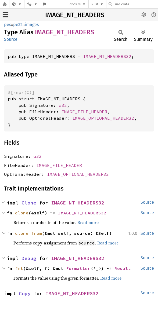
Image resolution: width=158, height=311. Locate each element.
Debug (28, 258)
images (32, 24)
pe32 (18, 24)
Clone (28, 203)
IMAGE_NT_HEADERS (74, 15)
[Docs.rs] (4, 4)
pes (7, 24)
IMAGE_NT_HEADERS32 (107, 56)
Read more (88, 222)
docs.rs (75, 4)
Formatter (78, 268)
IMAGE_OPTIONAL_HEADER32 (103, 118)
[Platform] (32, 4)
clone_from (28, 233)
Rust (94, 4)
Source (10, 39)
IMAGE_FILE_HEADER (84, 111)
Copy (25, 293)
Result (122, 268)
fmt (19, 268)
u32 (63, 105)
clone (21, 212)
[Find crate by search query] (135, 4)
